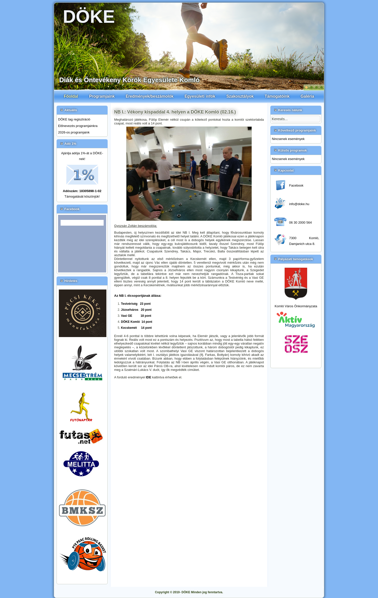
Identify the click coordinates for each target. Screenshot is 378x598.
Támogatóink (277, 96)
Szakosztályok (240, 96)
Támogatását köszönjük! (82, 196)
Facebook (296, 185)
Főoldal (71, 96)
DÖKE (89, 17)
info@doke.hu (299, 204)
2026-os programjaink (74, 132)
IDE (149, 377)
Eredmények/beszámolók (149, 96)
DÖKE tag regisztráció (74, 119)
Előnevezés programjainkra (78, 126)
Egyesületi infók (199, 96)
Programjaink (102, 96)
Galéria (307, 96)
